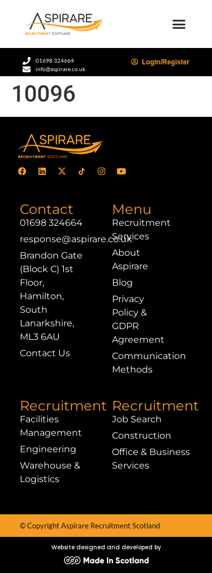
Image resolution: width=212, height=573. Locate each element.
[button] (179, 24)
